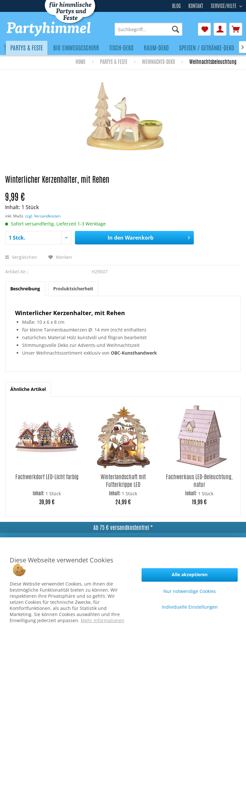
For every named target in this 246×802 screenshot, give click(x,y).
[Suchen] (175, 29)
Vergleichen (21, 257)
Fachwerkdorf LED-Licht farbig (46, 477)
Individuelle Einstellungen (190, 607)
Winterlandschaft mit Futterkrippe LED (123, 480)
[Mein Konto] (220, 29)
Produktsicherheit (73, 289)
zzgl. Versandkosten (43, 216)
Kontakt (195, 6)
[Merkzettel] (204, 29)
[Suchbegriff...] (148, 29)
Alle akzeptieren (190, 574)
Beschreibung (25, 289)
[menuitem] (148, 29)
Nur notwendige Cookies (189, 591)
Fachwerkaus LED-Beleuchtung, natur (199, 480)
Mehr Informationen (102, 620)
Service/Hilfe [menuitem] (224, 5)
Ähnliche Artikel (28, 389)
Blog (176, 6)
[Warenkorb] (235, 29)
